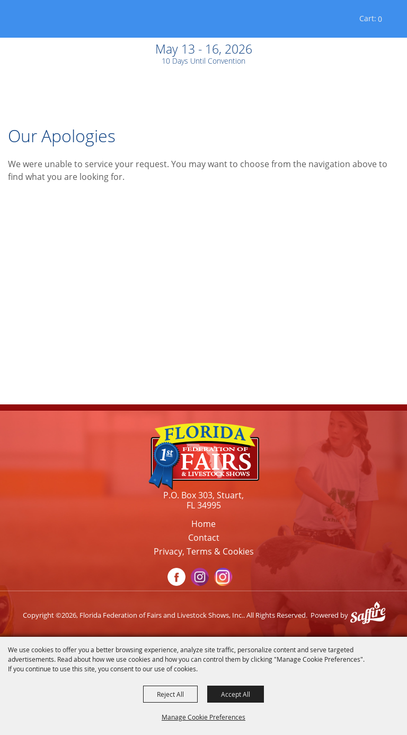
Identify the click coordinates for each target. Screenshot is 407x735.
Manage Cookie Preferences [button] (203, 717)
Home (203, 524)
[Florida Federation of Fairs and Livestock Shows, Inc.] (36, 21)
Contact (203, 537)
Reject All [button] (170, 694)
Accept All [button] (235, 694)
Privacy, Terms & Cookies (204, 551)
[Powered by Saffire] (370, 615)
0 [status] (380, 19)
